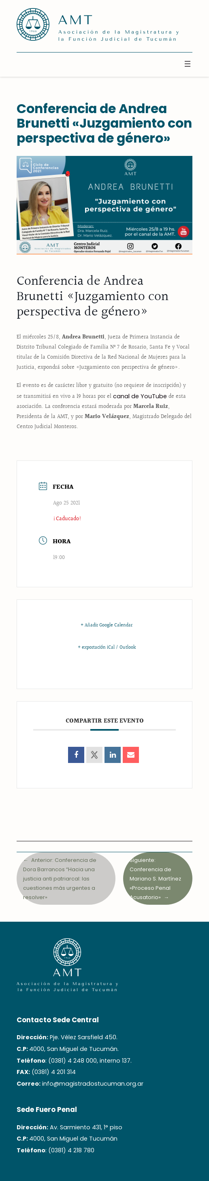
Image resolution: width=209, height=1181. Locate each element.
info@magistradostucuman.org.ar (92, 1084)
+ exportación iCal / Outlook (107, 647)
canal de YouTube (140, 396)
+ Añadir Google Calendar (106, 625)
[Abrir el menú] (187, 64)
